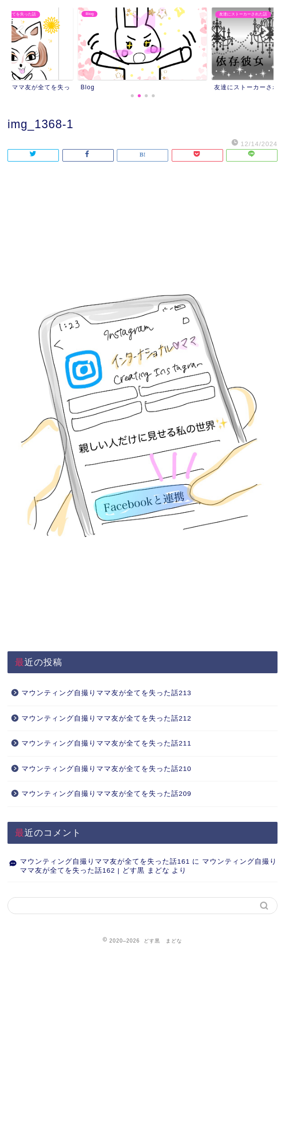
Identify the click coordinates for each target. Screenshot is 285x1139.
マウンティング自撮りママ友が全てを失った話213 (106, 693)
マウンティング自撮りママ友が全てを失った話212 (106, 718)
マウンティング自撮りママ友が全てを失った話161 (105, 861)
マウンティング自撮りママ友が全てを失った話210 (106, 768)
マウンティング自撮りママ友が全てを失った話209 (106, 793)
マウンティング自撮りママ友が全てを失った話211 (106, 743)
